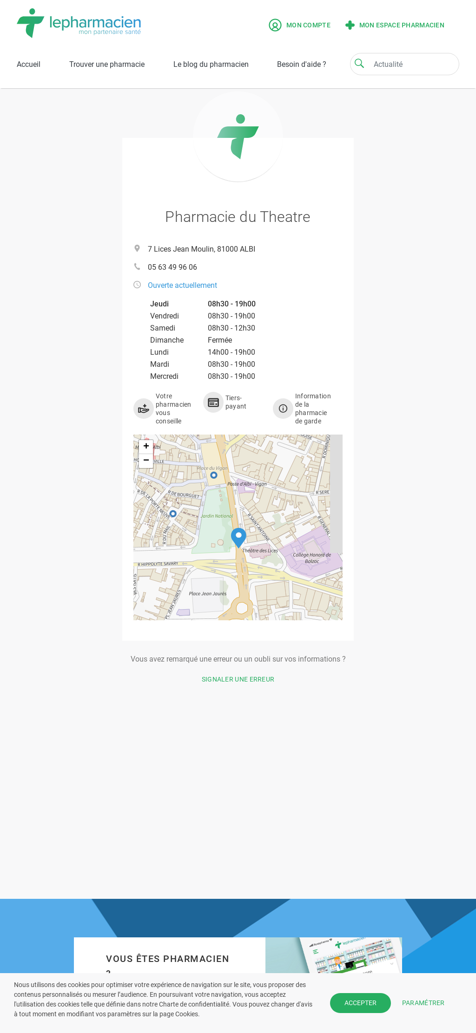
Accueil (28, 64)
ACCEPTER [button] (360, 1003)
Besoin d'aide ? (301, 64)
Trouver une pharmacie (107, 64)
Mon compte (300, 25)
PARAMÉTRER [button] (423, 1003)
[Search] (359, 63)
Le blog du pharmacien (211, 64)
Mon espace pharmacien (394, 25)
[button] (238, 538)
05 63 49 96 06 (172, 267)
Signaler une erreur (238, 679)
